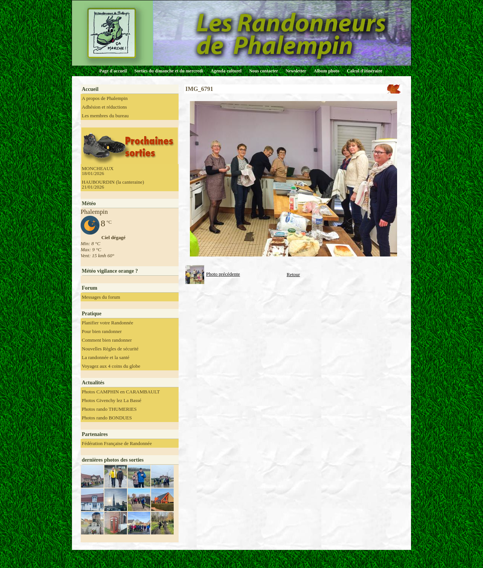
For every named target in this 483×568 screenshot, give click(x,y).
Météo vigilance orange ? (110, 271)
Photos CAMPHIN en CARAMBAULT (121, 392)
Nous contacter (263, 71)
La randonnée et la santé (105, 357)
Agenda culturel (226, 71)
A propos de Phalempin (105, 98)
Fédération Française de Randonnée (117, 443)
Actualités (93, 382)
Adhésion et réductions (104, 107)
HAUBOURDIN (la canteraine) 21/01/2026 (113, 184)
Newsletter (296, 71)
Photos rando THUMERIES (109, 409)
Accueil (90, 89)
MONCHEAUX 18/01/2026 (98, 171)
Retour (293, 274)
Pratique (91, 313)
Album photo (326, 71)
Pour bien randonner (102, 331)
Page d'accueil (113, 71)
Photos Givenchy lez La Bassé (111, 400)
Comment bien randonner (107, 340)
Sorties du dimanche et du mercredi (168, 71)
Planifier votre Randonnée (107, 322)
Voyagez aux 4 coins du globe (111, 366)
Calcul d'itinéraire (364, 71)
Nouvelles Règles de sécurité (110, 349)
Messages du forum (101, 297)
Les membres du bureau (105, 115)
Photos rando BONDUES (107, 418)
